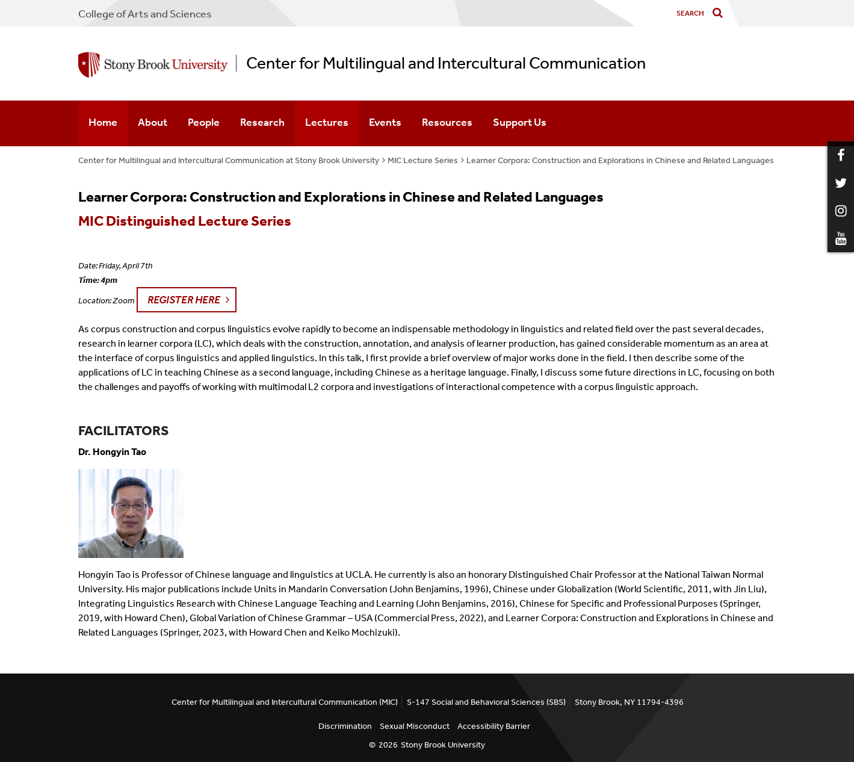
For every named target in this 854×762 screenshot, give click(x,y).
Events (385, 122)
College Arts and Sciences (145, 13)
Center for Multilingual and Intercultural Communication (446, 63)
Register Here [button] (183, 299)
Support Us (519, 122)
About (152, 122)
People (204, 122)
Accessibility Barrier (493, 726)
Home (102, 122)
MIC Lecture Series (423, 160)
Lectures (326, 122)
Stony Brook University (443, 745)
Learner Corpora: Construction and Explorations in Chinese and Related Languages (620, 160)
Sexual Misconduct (415, 726)
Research (262, 122)
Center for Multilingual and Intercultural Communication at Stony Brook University (228, 160)
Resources (447, 122)
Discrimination (345, 726)
